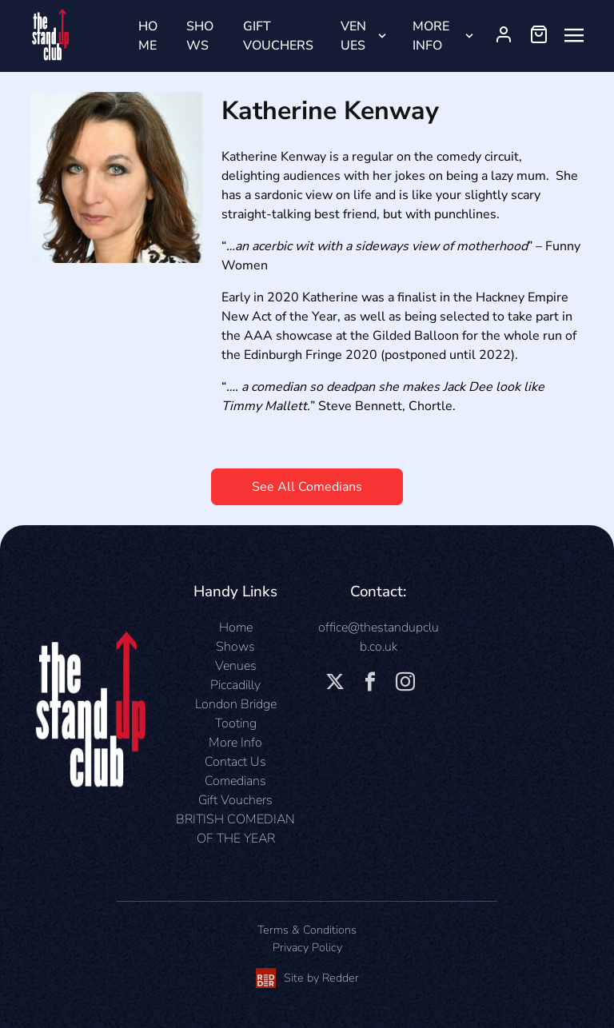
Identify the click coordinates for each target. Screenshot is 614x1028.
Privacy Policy (307, 947)
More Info (431, 36)
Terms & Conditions (307, 930)
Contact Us (235, 762)
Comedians (235, 781)
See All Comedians (307, 487)
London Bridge (236, 704)
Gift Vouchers (278, 36)
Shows (199, 36)
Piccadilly (235, 685)
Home (147, 36)
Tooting (236, 723)
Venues (353, 36)
